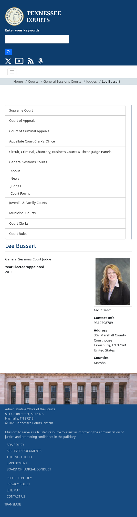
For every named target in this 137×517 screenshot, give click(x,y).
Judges (91, 81)
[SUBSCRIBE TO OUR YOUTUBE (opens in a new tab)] (19, 60)
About (15, 171)
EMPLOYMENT (17, 463)
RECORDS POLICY (19, 478)
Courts (33, 81)
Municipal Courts (22, 213)
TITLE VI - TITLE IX (19, 457)
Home (18, 81)
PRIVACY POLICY (18, 484)
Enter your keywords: (22, 30)
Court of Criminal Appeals (29, 131)
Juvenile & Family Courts (28, 202)
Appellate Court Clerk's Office (32, 141)
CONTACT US (16, 496)
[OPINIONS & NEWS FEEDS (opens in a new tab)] (30, 60)
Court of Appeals (22, 120)
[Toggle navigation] (12, 72)
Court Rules (18, 233)
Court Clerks (18, 223)
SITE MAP (13, 490)
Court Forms (20, 193)
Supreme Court (21, 110)
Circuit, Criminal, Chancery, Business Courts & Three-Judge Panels (60, 151)
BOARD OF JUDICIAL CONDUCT (29, 469)
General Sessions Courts (62, 81)
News (14, 178)
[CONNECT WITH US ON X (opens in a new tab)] (8, 60)
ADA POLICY (15, 445)
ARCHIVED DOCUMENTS (24, 451)
